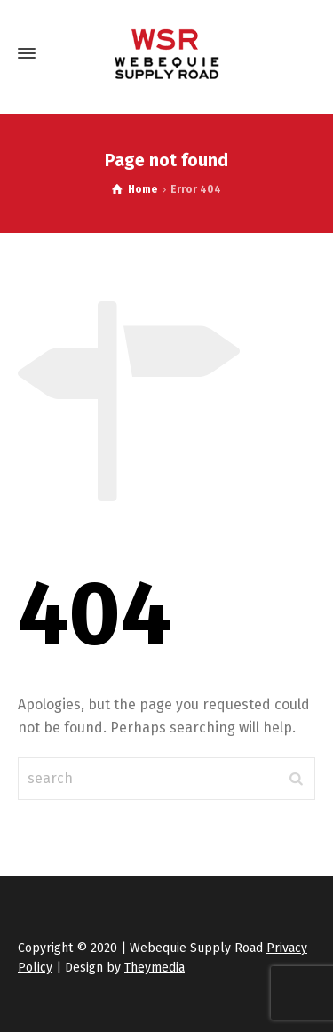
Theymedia (154, 967)
